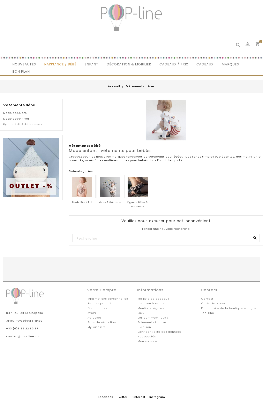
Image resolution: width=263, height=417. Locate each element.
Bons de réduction (102, 322)
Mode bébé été (15, 113)
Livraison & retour (151, 303)
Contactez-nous (213, 303)
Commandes (97, 308)
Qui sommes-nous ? (153, 318)
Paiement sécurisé (152, 322)
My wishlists (96, 327)
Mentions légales (151, 308)
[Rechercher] (165, 238)
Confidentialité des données (160, 332)
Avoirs (92, 313)
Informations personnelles (108, 299)
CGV (141, 313)
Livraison (144, 327)
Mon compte (147, 341)
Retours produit (99, 303)
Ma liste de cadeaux (153, 299)
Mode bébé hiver (16, 119)
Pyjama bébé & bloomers (22, 124)
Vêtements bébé (19, 105)
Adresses (95, 318)
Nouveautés (147, 336)
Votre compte (101, 289)
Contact (207, 299)
